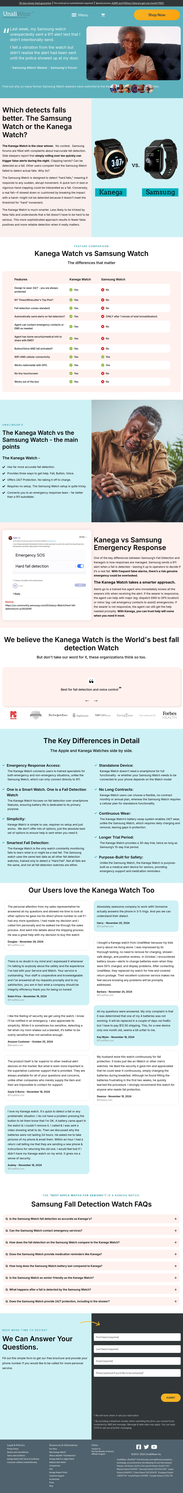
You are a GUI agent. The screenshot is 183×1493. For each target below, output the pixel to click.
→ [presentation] (96, 700)
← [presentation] (87, 700)
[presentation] (117, 1385)
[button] (91, 1218)
